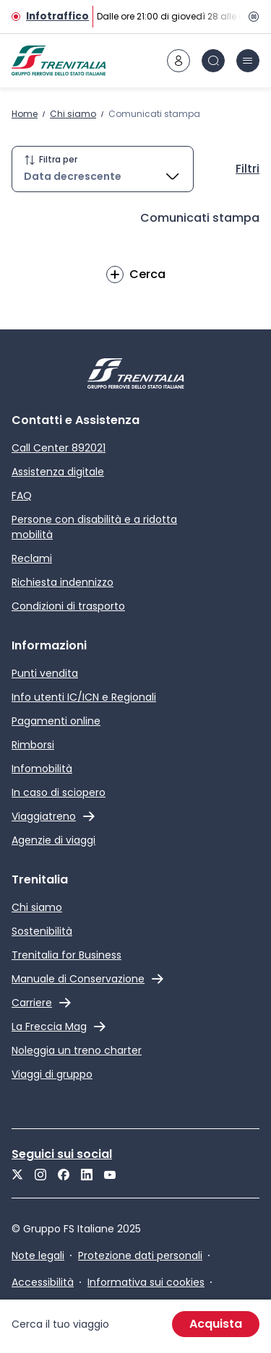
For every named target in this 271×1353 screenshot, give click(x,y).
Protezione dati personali (140, 1255)
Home (25, 114)
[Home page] (59, 61)
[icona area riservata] (178, 60)
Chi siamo (73, 114)
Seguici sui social (62, 1154)
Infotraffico (57, 16)
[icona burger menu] (247, 60)
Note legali (38, 1255)
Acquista (215, 1323)
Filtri (247, 168)
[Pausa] (250, 17)
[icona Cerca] (213, 60)
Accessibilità (43, 1282)
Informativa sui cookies (146, 1282)
